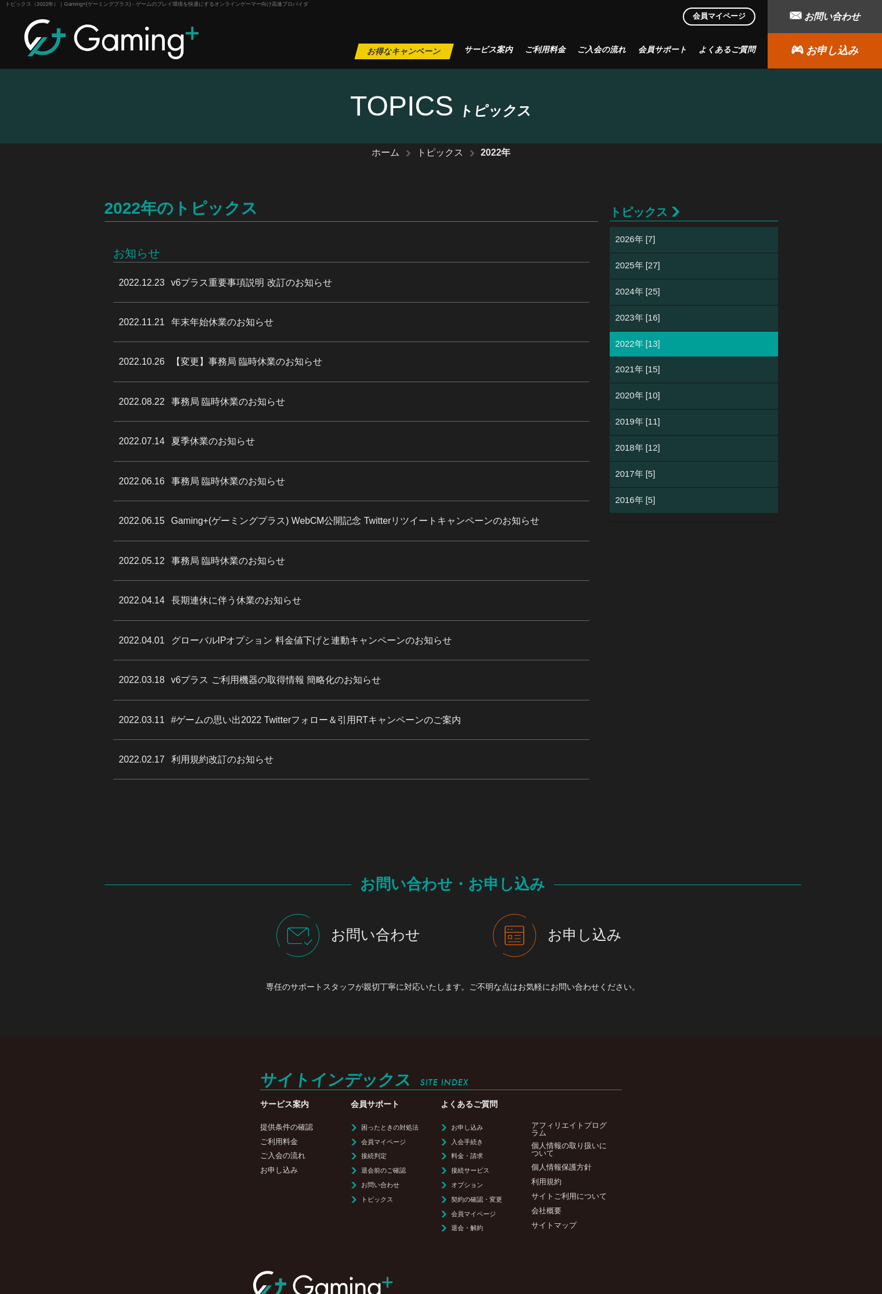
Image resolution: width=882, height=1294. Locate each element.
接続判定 (203, 1141)
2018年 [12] (638, 449)
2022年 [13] (638, 344)
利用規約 (369, 1167)
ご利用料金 (545, 49)
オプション (293, 1170)
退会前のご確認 (212, 1155)
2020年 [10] (638, 396)
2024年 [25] (638, 292)
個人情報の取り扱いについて (392, 1134)
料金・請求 (293, 1141)
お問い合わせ (824, 15)
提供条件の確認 (119, 1112)
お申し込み (824, 49)
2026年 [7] (635, 240)
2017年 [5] (635, 475)
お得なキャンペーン (404, 51)
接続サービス (297, 1155)
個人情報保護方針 (384, 1152)
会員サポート (662, 49)
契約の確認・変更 (303, 1184)
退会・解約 (293, 1213)
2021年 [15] (638, 370)
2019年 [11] (638, 422)
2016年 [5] (635, 501)
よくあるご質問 (727, 49)
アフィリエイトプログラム (392, 1114)
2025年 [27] (638, 266)
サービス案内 (488, 49)
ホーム (385, 152)
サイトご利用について (392, 1181)
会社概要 (369, 1196)
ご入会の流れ (601, 49)
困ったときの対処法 (219, 1112)
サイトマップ (376, 1210)
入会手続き (293, 1127)
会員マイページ (719, 16)
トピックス (440, 152)
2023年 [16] (638, 318)
